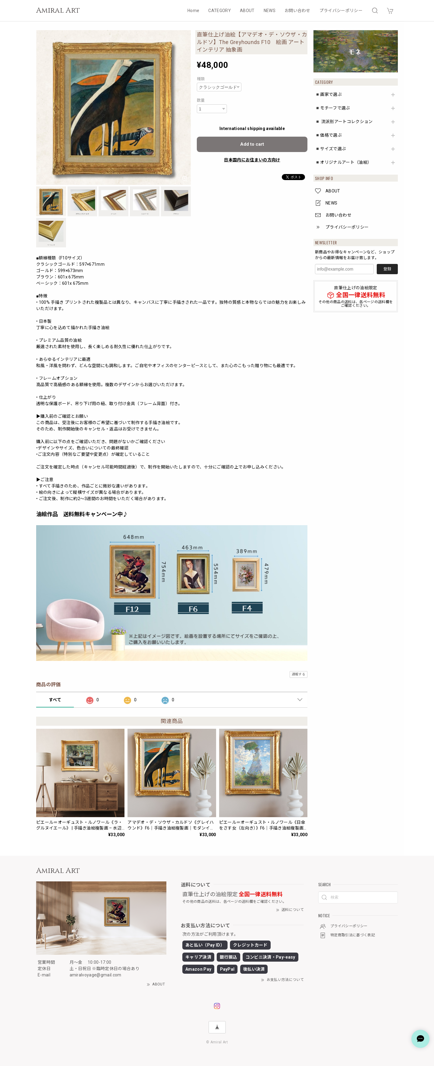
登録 (387, 269)
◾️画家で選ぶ (328, 94)
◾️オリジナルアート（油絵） (343, 162)
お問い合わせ (297, 10)
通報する (298, 674)
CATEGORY (219, 10)
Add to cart (252, 144)
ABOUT (247, 10)
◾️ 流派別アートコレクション (344, 121)
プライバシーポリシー (341, 10)
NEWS (269, 10)
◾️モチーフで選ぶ (332, 108)
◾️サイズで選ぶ (330, 148)
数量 (201, 100)
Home (193, 10)
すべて (55, 699)
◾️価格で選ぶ (328, 135)
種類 (201, 79)
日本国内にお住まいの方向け (252, 159)
